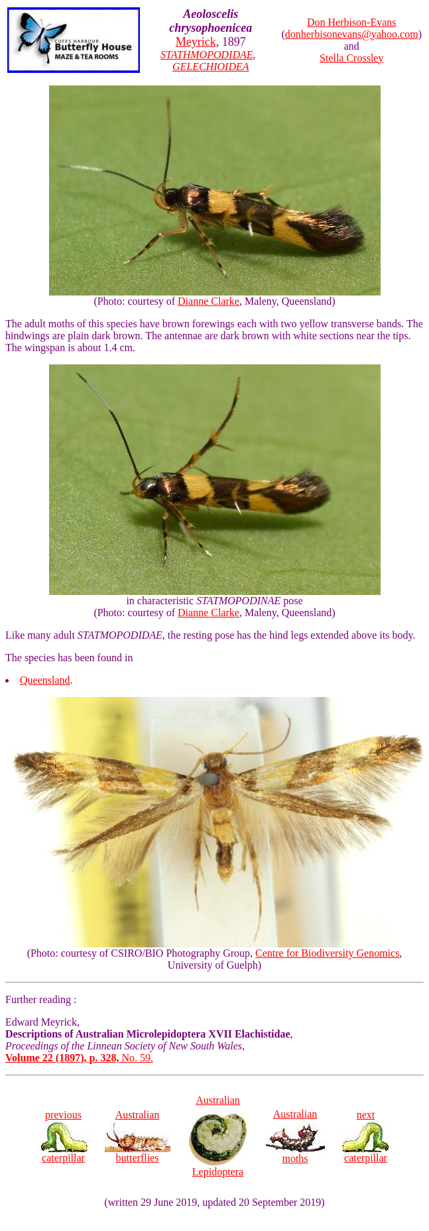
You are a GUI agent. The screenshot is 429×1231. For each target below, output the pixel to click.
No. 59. (79, 1057)
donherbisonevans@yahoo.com (351, 34)
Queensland (45, 680)
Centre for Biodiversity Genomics (327, 953)
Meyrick (196, 41)
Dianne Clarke (208, 301)
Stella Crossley (351, 58)
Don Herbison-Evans (352, 22)
